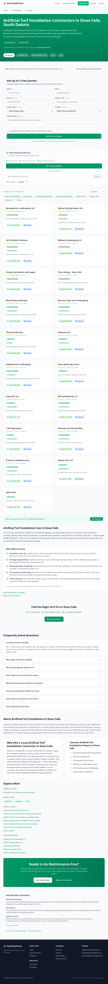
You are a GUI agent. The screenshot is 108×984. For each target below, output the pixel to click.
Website (28, 225)
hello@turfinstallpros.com (91, 950)
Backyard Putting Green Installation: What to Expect (21, 821)
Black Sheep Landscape (17, 300)
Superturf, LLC (12, 396)
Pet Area (19, 200)
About (93, 3)
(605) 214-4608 (65, 417)
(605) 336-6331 (13, 449)
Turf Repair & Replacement (44, 196)
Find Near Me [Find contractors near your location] (22, 55)
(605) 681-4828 (65, 289)
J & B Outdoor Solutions (17, 240)
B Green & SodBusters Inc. (18, 460)
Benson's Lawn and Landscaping (73, 300)
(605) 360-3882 (13, 289)
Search (97, 176)
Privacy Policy (60, 956)
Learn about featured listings (16, 931)
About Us (59, 950)
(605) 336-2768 (65, 381)
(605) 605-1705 (13, 261)
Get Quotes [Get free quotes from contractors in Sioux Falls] (9, 55)
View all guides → (9, 831)
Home (57, 3)
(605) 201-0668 (65, 253)
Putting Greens (27, 196)
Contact (102, 3)
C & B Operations (14, 428)
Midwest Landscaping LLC (70, 240)
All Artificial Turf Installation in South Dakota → (19, 792)
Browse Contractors (64, 880)
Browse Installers (54, 619)
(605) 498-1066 (13, 481)
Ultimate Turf (64, 332)
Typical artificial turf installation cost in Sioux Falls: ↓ (27, 47)
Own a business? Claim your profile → (89, 69)
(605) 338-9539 (13, 385)
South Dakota (16, 10)
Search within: (11, 182)
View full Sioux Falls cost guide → (15, 593)
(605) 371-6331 (65, 479)
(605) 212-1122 (13, 417)
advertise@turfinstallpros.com (92, 956)
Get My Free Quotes (54, 136)
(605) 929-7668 (65, 321)
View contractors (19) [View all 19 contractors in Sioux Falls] (39, 55)
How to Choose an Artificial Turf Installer (17, 827)
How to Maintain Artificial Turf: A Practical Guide (20, 824)
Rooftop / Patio (94, 196)
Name (9, 89)
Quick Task (11, 492)
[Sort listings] (97, 192)
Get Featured (96, 519)
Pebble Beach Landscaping (18, 364)
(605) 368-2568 (13, 353)
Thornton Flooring (14, 332)
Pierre (28, 801)
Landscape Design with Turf (64, 196)
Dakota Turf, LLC (65, 460)
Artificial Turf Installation (12, 196)
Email (57, 89)
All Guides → (34, 967)
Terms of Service (61, 959)
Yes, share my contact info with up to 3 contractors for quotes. (31, 131)
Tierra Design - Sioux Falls (70, 272)
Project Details (15, 116)
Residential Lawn (81, 196)
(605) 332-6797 (13, 225)
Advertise (83, 3)
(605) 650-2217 (65, 229)
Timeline (61, 107)
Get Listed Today (42, 880)
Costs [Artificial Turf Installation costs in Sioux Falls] (53, 55)
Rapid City (8, 801)
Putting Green (9, 200)
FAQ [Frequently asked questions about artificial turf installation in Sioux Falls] (61, 55)
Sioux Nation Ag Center (68, 364)
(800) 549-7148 (13, 507)
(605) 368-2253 (65, 449)
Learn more (101, 978)
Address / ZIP (62, 98)
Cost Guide (33, 964)
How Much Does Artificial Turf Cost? (15, 810)
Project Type (14, 107)
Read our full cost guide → (12, 596)
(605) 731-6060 (65, 349)
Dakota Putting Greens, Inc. (70, 208)
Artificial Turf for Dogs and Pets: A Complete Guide (21, 817)
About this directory (34, 931)
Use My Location (54, 166)
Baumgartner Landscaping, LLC (20, 208)
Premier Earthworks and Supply (20, 272)
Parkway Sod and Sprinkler (70, 428)
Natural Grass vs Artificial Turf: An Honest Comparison (22, 814)
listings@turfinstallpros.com (91, 953)
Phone (12, 98)
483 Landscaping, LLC (68, 396)
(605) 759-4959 (13, 321)
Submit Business (68, 3)
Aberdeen (18, 801)
